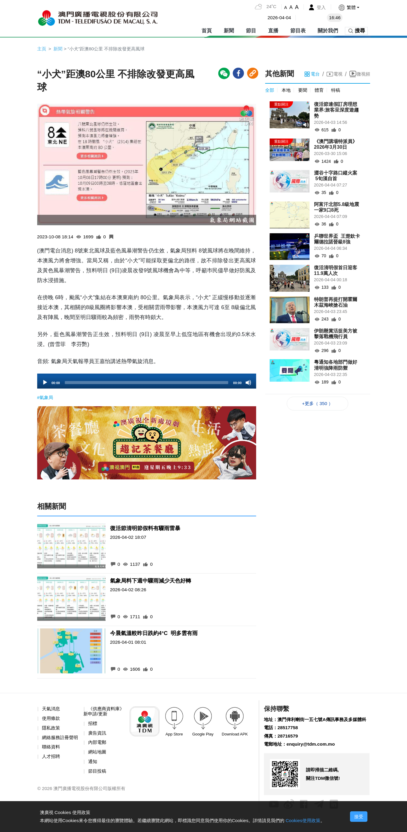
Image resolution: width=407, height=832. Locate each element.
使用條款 (51, 719)
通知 (93, 764)
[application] (146, 381)
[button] (348, 7)
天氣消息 (51, 710)
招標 (93, 725)
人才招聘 (51, 764)
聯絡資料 (51, 754)
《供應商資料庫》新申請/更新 (100, 713)
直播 (273, 30)
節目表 (298, 30)
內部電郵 (98, 744)
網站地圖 (98, 754)
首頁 (207, 30)
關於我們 (328, 30)
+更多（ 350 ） (317, 404)
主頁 (42, 48)
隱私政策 (51, 729)
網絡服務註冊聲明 (56, 742)
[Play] (45, 383)
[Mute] (248, 383)
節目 (251, 30)
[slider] (147, 383)
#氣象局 (45, 398)
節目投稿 (98, 774)
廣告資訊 (98, 735)
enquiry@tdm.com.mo (313, 755)
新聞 (229, 30)
